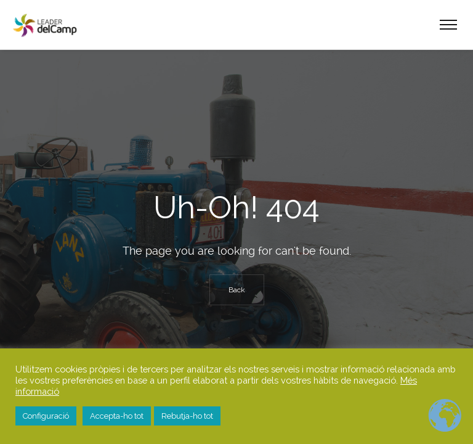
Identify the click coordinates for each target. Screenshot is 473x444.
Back (236, 290)
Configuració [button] (46, 416)
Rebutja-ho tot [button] (187, 416)
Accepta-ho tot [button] (117, 416)
